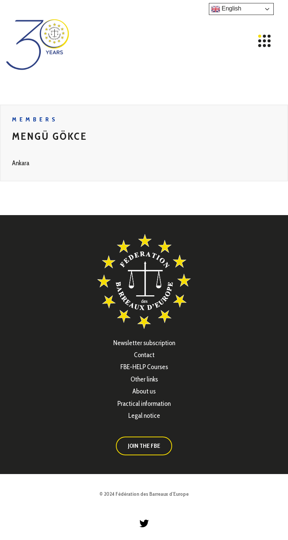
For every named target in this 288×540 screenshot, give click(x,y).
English (226, 8)
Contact (144, 355)
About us (144, 391)
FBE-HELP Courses (144, 367)
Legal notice (144, 415)
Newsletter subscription (144, 343)
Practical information (144, 403)
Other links (144, 379)
